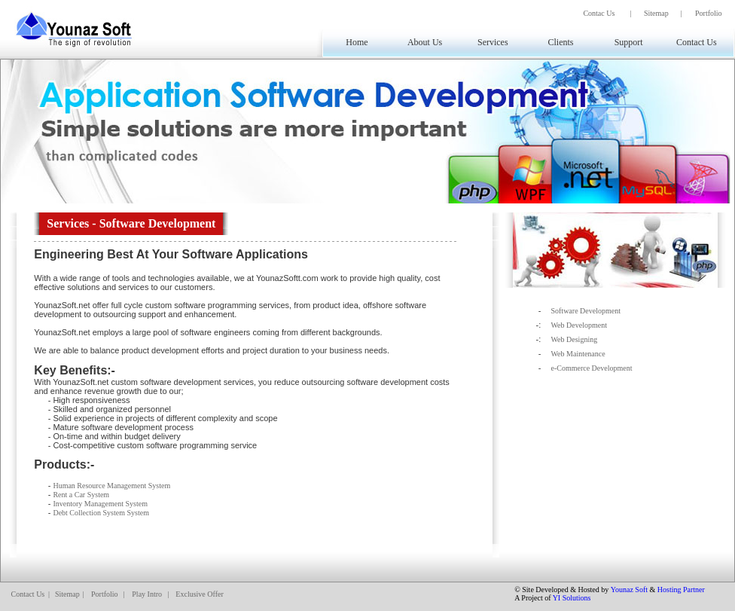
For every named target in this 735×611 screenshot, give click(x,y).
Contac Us (599, 13)
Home (357, 42)
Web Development (578, 325)
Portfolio (708, 13)
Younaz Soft (629, 589)
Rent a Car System (81, 494)
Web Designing (573, 339)
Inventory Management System (100, 503)
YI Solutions (572, 598)
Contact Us (696, 42)
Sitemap (656, 13)
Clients (560, 42)
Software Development (585, 311)
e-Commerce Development (591, 368)
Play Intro (147, 594)
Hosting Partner (681, 589)
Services (492, 42)
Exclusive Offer (199, 594)
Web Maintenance (577, 354)
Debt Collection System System (101, 513)
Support (629, 42)
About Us (424, 42)
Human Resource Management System (111, 485)
